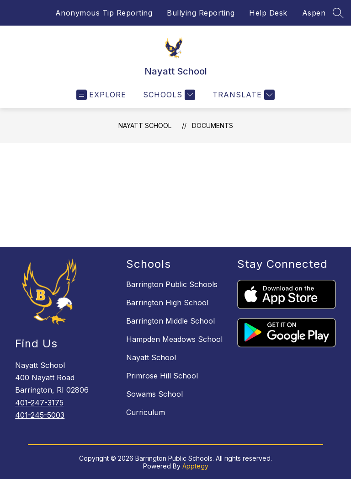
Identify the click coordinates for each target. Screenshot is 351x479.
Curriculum (145, 412)
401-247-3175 (39, 402)
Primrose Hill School (162, 375)
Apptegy (195, 466)
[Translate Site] (242, 95)
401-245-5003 (39, 415)
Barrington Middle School (170, 320)
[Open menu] (101, 95)
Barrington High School (167, 302)
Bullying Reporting (200, 12)
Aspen (314, 12)
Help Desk (268, 12)
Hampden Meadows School (174, 339)
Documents (212, 125)
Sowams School (154, 394)
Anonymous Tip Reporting (104, 12)
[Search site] (338, 12)
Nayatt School (144, 125)
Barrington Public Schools (172, 284)
